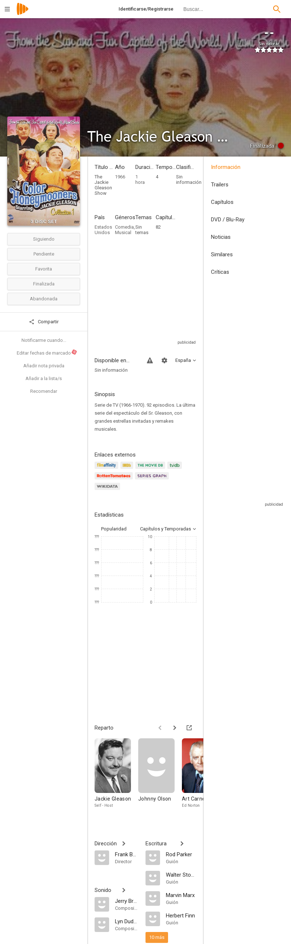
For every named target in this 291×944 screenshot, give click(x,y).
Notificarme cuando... (43, 340)
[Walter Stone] (181, 874)
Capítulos (222, 202)
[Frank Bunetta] (126, 854)
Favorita (43, 269)
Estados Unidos (103, 229)
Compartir (44, 322)
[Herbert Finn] (181, 915)
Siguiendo (44, 239)
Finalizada (44, 284)
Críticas (220, 272)
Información (225, 167)
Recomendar (43, 391)
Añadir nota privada (43, 365)
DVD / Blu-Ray (227, 219)
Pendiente (43, 254)
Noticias (221, 237)
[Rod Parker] (181, 854)
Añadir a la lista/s (43, 378)
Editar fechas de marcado (47, 352)
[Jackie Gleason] (116, 776)
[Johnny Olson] (160, 776)
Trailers (219, 184)
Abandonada (43, 298)
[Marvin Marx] (181, 894)
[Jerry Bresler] (126, 900)
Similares (222, 254)
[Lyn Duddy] (126, 921)
